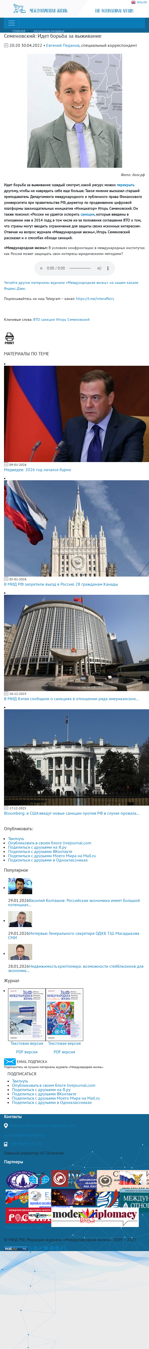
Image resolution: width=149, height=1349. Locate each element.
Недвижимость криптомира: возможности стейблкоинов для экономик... (76, 968)
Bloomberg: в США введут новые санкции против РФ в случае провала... (71, 813)
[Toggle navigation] (11, 23)
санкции (48, 319)
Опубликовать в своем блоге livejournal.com (49, 842)
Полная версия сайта (24, 1227)
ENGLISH (139, 2)
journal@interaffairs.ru (25, 1135)
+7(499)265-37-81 (25, 1143)
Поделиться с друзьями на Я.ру (37, 847)
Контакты (13, 1116)
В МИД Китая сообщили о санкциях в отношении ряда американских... (71, 698)
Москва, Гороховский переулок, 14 (42, 1125)
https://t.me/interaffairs (95, 298)
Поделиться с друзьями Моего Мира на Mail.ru (52, 855)
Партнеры (13, 1161)
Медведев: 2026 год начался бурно (37, 469)
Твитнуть (16, 838)
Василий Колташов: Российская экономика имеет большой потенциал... (74, 902)
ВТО (36, 319)
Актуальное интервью (49, 31)
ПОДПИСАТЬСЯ (22, 1073)
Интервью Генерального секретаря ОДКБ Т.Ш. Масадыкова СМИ (73, 935)
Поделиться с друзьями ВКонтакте (40, 851)
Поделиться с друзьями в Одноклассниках (48, 860)
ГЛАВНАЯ (18, 31)
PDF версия (27, 1051)
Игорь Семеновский (73, 319)
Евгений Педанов (62, 45)
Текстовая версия (26, 1043)
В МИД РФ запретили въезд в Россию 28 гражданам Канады (61, 584)
